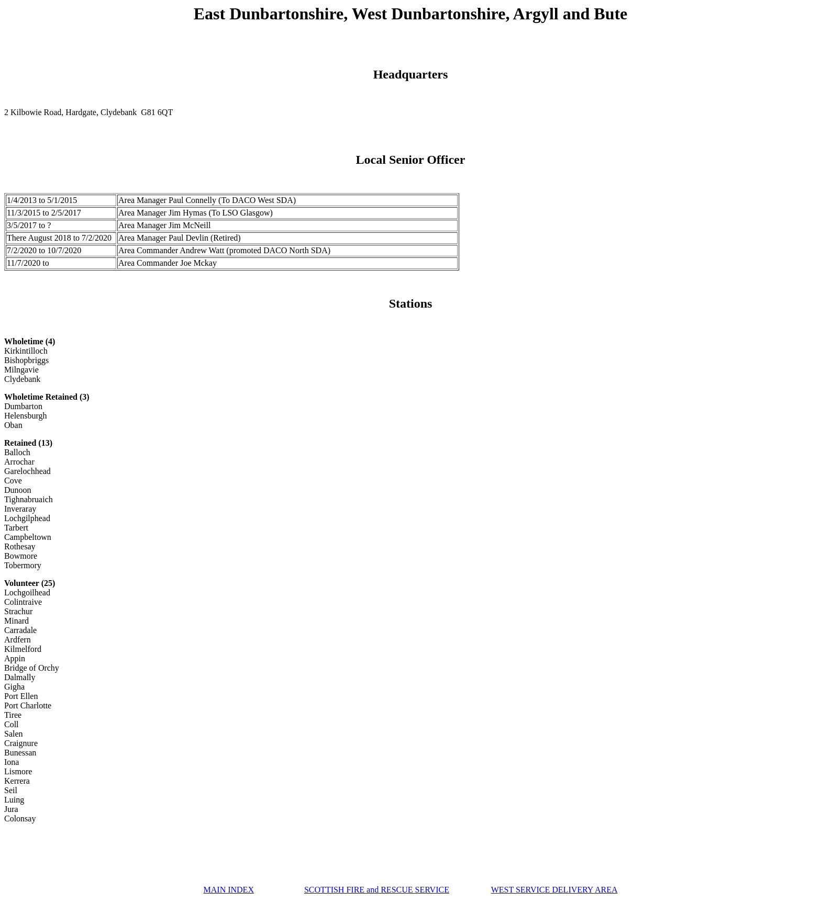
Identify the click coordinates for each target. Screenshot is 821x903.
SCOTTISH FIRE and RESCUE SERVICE (376, 889)
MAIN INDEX (229, 889)
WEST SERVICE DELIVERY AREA (554, 889)
